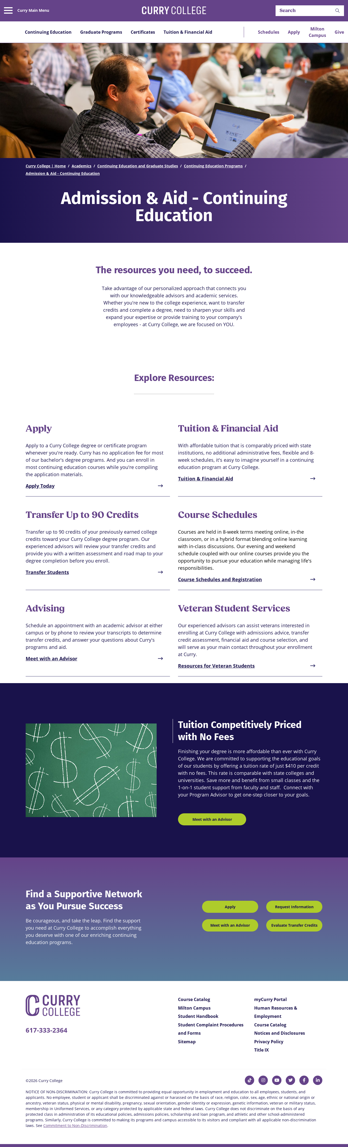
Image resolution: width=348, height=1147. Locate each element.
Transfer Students (47, 572)
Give (339, 32)
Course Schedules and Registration (220, 579)
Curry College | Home (46, 165)
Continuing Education (48, 32)
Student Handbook (198, 1016)
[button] (337, 11)
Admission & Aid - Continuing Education (63, 173)
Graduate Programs (101, 32)
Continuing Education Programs (213, 165)
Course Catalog (194, 999)
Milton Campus (317, 32)
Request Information (294, 906)
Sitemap (187, 1042)
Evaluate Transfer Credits (294, 925)
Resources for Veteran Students (216, 666)
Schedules (268, 32)
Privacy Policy (268, 1042)
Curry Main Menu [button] (33, 10)
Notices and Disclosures (279, 1033)
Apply (294, 32)
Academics (81, 165)
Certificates (143, 32)
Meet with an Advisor (51, 658)
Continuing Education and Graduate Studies (137, 165)
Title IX (261, 1050)
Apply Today (40, 486)
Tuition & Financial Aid (188, 32)
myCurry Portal (270, 999)
